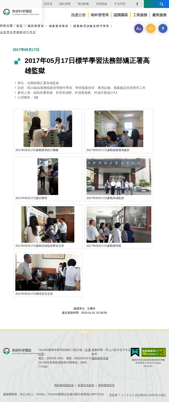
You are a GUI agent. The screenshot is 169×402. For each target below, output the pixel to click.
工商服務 (140, 15)
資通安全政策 (86, 385)
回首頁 (48, 3)
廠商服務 (159, 15)
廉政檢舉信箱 (100, 358)
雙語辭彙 (83, 3)
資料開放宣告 (106, 385)
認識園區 (121, 15)
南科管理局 (100, 15)
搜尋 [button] (162, 4)
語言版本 (148, 4)
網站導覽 (65, 3)
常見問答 (120, 3)
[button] (137, 29)
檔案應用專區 (59, 25)
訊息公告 (78, 15)
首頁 (19, 25)
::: (1, 24)
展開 (84, 331)
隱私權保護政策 (64, 385)
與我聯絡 (101, 3)
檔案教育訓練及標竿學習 (91, 25)
